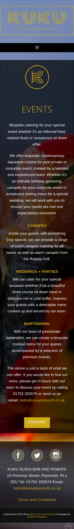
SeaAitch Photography (37, 517)
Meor (32, 514)
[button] (37, 47)
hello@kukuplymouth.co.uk (42, 400)
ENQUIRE (37, 422)
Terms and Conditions (37, 500)
